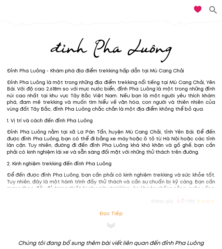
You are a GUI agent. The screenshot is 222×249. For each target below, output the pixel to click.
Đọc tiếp (111, 213)
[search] (213, 10)
